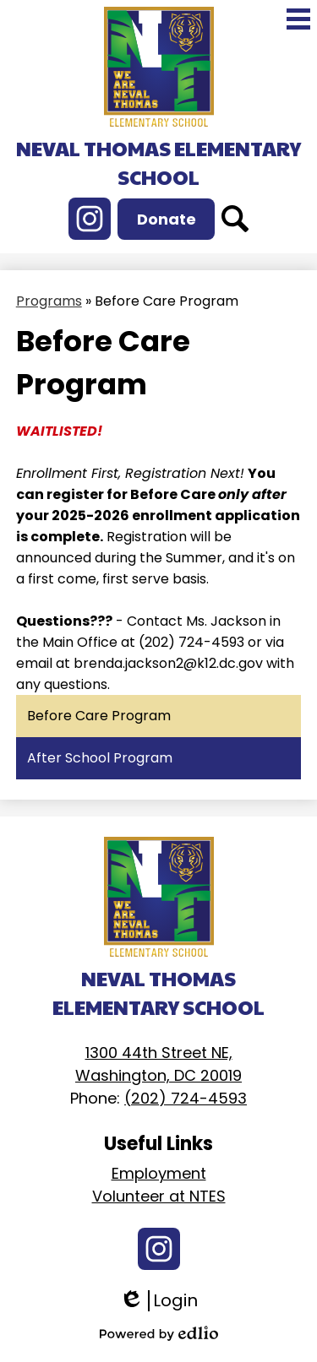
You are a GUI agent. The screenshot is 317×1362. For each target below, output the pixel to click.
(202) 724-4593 (185, 1098)
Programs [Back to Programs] (49, 301)
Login (158, 1300)
